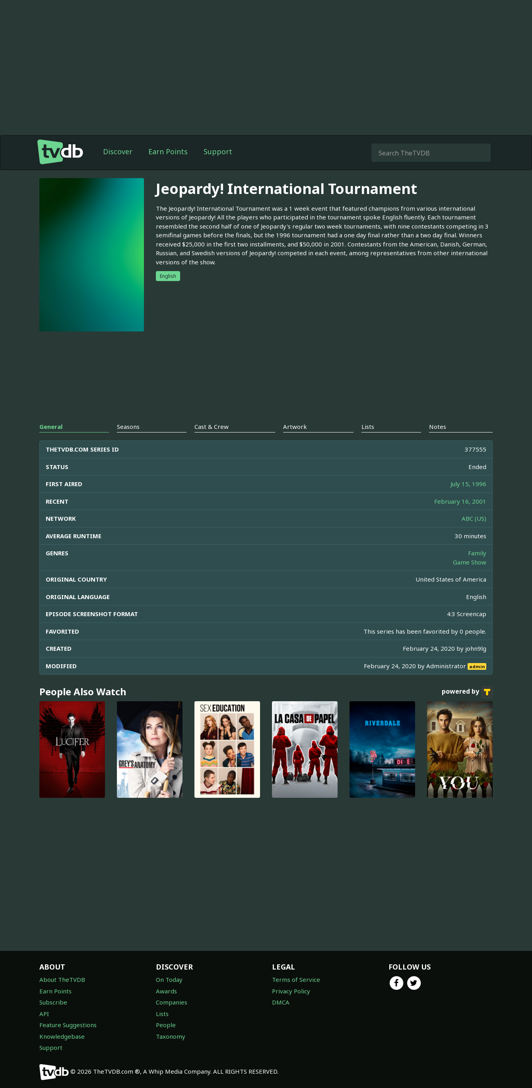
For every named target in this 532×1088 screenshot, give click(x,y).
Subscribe (53, 1002)
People (166, 1025)
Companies (171, 1002)
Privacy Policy (291, 991)
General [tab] (50, 427)
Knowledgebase (62, 1036)
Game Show (469, 562)
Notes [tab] (437, 427)
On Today (169, 979)
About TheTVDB (62, 979)
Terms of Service (296, 979)
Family (477, 553)
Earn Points (168, 151)
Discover (117, 151)
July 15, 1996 (468, 484)
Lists (162, 1014)
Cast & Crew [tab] (211, 427)
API (44, 1014)
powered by (467, 692)
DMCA (280, 1002)
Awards (166, 991)
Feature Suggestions (68, 1025)
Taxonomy (170, 1036)
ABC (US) (474, 518)
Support (218, 151)
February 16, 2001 (460, 501)
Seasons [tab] (128, 427)
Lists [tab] (367, 427)
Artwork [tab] (295, 427)
